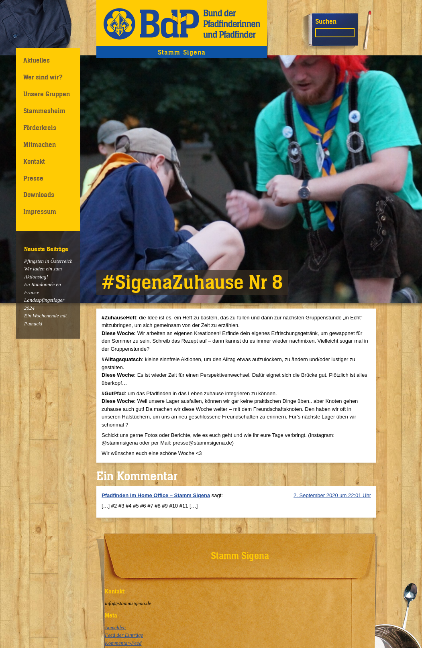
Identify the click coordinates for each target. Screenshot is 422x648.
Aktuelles (36, 60)
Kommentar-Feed (123, 643)
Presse (33, 178)
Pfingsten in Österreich (48, 261)
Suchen (325, 21)
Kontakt (34, 161)
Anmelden (115, 627)
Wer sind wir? (43, 77)
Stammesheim (44, 111)
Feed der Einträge (124, 635)
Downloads (38, 195)
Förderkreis (39, 128)
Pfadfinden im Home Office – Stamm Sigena (156, 495)
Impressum (39, 211)
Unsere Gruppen (46, 94)
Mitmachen (39, 144)
